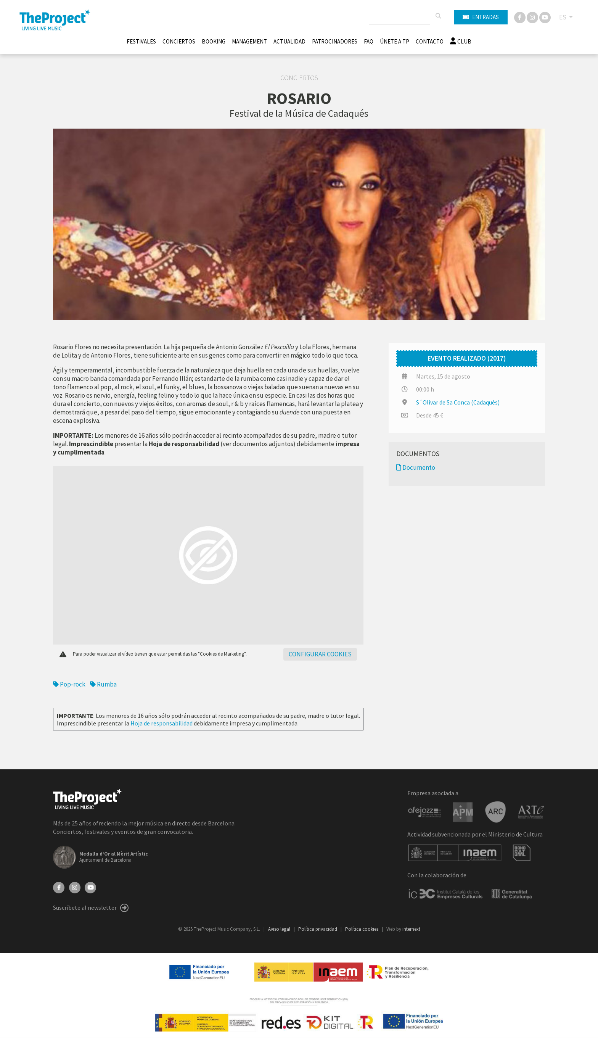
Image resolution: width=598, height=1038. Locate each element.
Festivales (141, 41)
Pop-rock (69, 684)
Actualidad (289, 41)
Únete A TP (394, 41)
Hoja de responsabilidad (161, 723)
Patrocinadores (334, 41)
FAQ (368, 41)
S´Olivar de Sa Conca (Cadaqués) (458, 402)
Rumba (103, 684)
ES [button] (563, 17)
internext (411, 929)
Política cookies (362, 929)
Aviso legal (279, 929)
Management (249, 41)
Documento (415, 467)
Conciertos (178, 41)
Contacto (430, 41)
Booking (213, 41)
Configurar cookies (320, 654)
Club (460, 41)
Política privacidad (318, 929)
